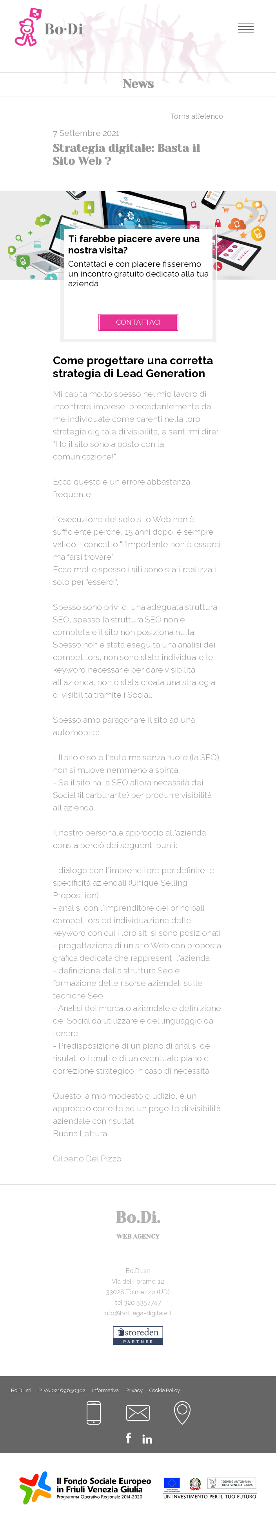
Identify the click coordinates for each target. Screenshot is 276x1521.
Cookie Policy (164, 1390)
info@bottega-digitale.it (138, 1313)
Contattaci (138, 322)
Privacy (134, 1390)
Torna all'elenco (196, 116)
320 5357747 (142, 1302)
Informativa (105, 1390)
